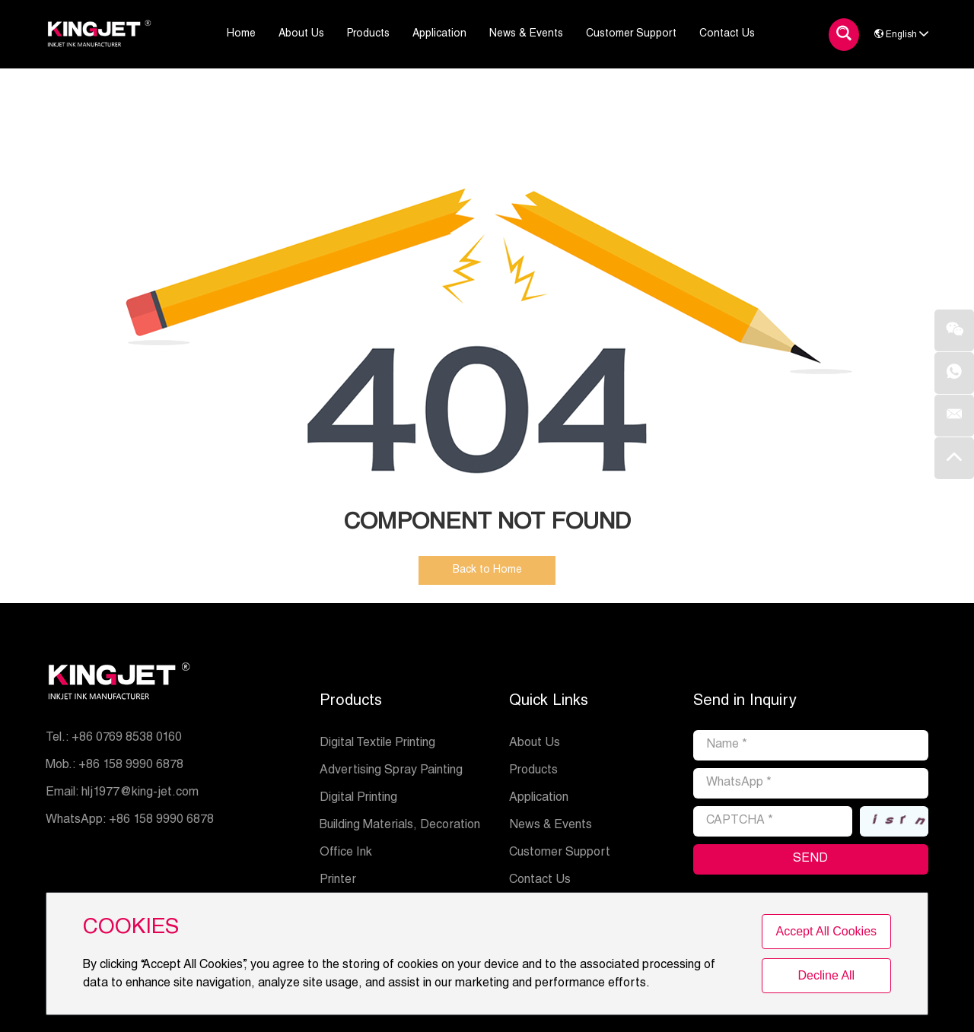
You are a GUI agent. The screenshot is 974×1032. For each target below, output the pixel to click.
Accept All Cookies (826, 931)
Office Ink (346, 853)
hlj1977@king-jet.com (140, 793)
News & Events (550, 826)
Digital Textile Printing (377, 744)
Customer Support (559, 853)
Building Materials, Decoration (400, 826)
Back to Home (487, 570)
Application (538, 798)
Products (351, 702)
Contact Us (540, 881)
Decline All (826, 975)
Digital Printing (358, 798)
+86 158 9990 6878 (161, 820)
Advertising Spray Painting (391, 771)
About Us (534, 744)
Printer (338, 881)
